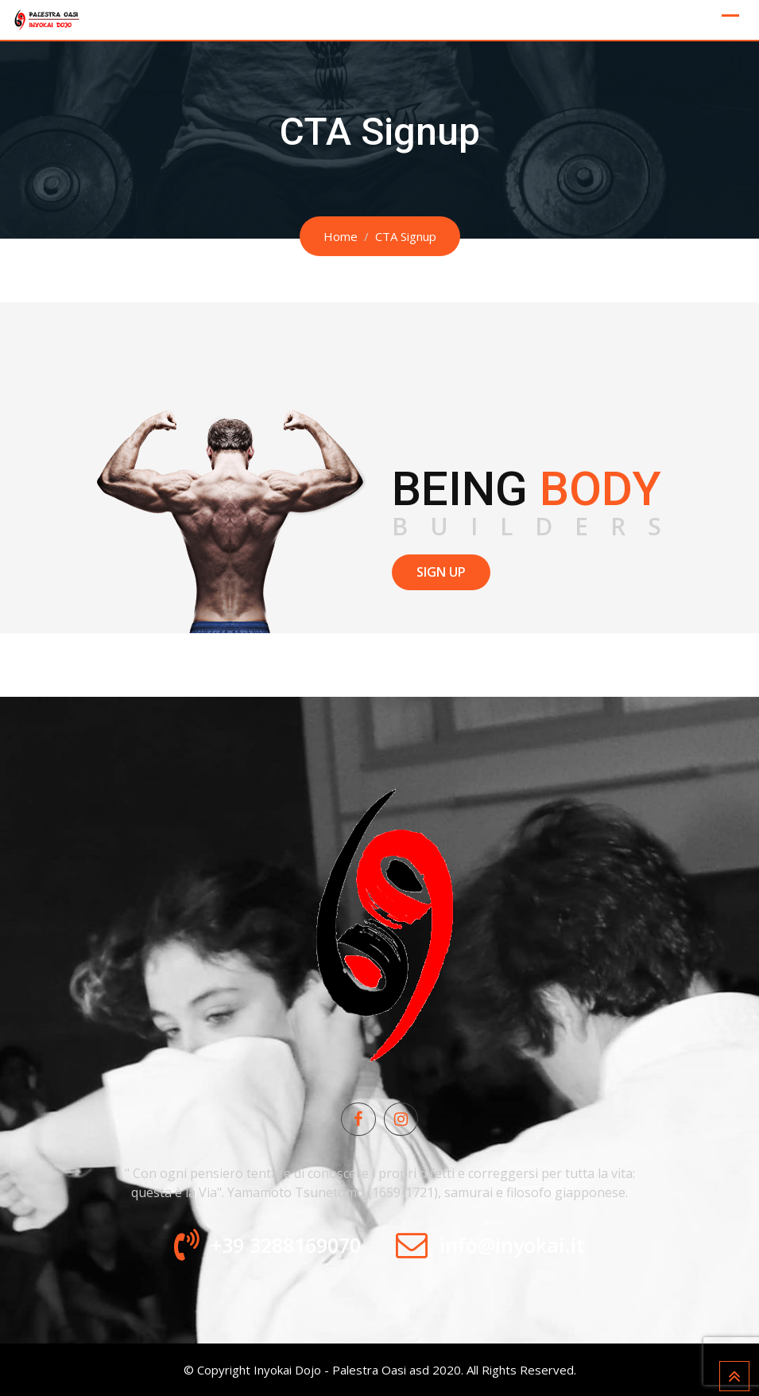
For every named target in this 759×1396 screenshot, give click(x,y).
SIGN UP (441, 572)
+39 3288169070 (286, 1244)
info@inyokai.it (512, 1244)
